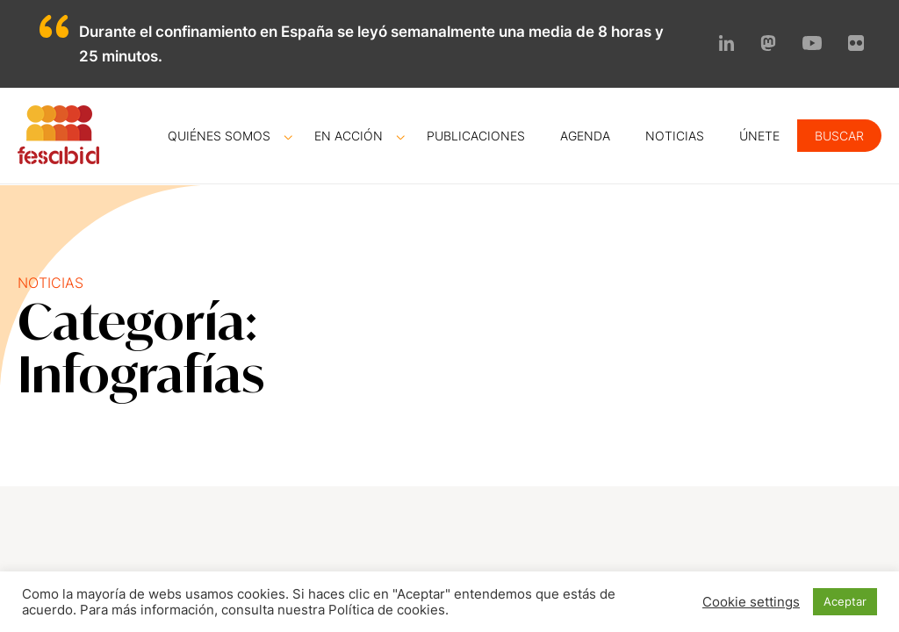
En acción (348, 135)
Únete (759, 135)
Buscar (839, 135)
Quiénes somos (219, 135)
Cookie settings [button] (751, 602)
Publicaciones (476, 135)
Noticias (674, 135)
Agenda (585, 135)
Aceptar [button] (845, 601)
